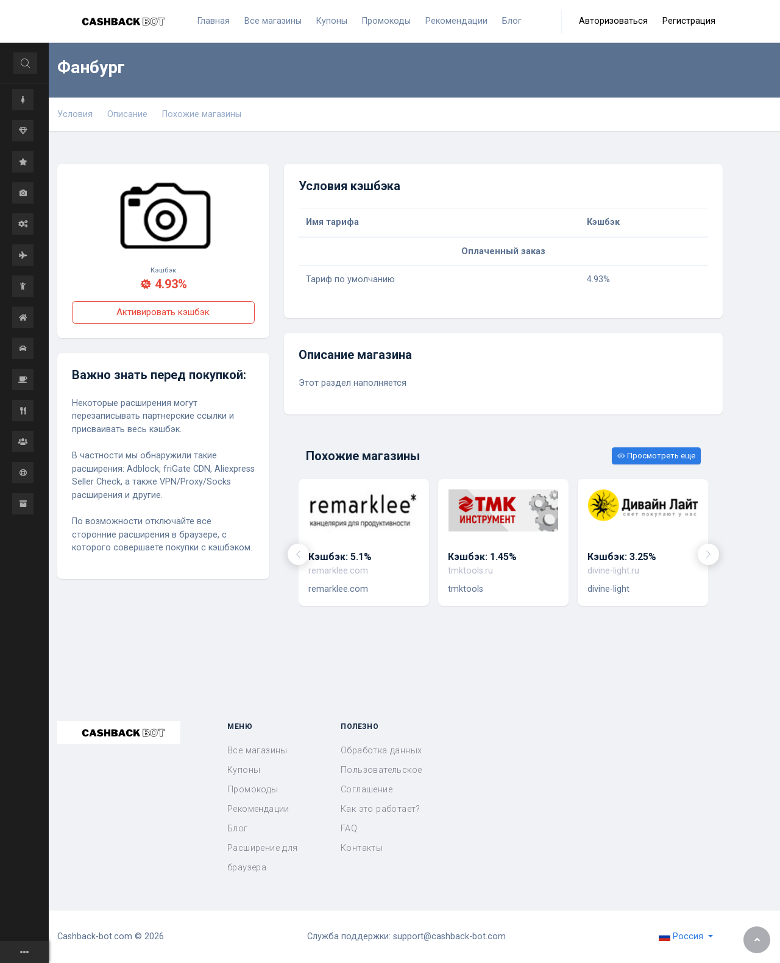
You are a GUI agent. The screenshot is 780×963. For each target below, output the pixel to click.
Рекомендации (258, 809)
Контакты (362, 848)
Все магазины (257, 750)
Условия (75, 114)
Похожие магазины (201, 114)
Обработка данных (381, 750)
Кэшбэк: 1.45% (482, 557)
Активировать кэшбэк (163, 312)
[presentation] (298, 554)
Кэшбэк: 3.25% (621, 557)
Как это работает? (380, 809)
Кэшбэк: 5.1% (340, 557)
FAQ (349, 828)
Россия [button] (682, 936)
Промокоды (252, 789)
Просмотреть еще (656, 455)
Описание (127, 114)
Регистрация (688, 21)
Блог (237, 828)
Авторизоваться (613, 21)
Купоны (243, 770)
